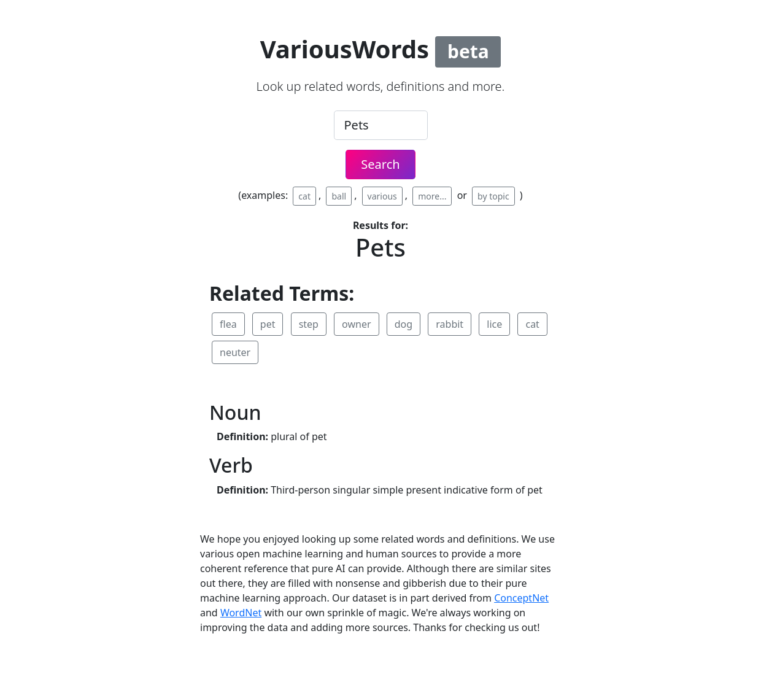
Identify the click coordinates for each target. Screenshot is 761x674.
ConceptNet (521, 598)
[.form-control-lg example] (381, 125)
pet (268, 324)
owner (356, 324)
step (309, 324)
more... (432, 196)
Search (380, 164)
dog (403, 324)
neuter (235, 352)
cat (304, 196)
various (382, 196)
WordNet (240, 612)
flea (228, 324)
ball (338, 196)
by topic (493, 196)
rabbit (449, 324)
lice (494, 324)
